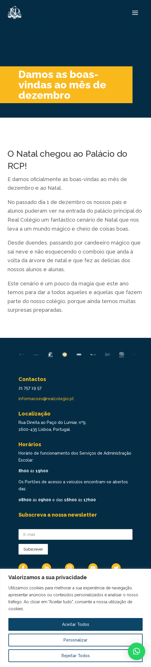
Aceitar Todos (75, 624)
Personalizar (75, 640)
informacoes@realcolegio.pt (46, 398)
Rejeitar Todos (75, 655)
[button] (136, 651)
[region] (75, 618)
